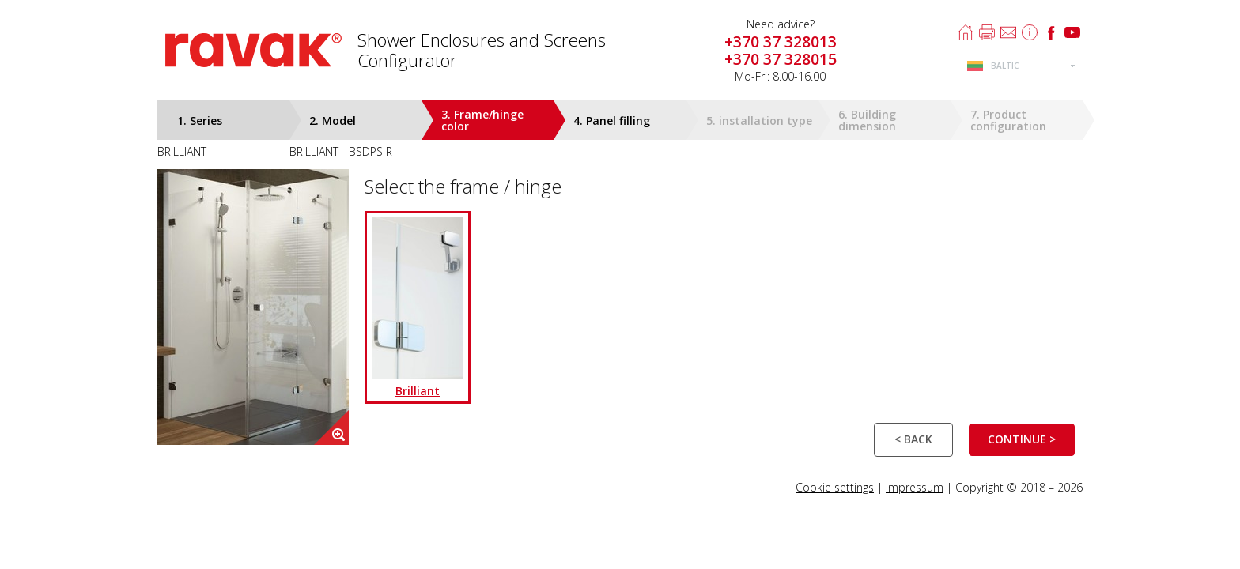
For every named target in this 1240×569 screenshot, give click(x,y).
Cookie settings (835, 487)
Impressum (914, 487)
